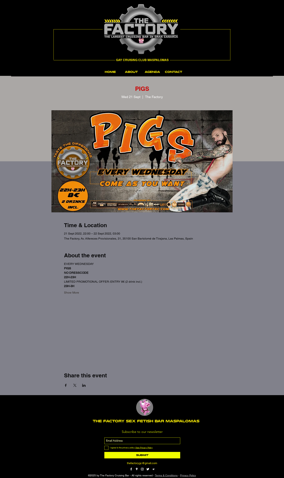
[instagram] (142, 469)
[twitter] (148, 469)
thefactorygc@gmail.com (142, 463)
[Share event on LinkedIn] (84, 385)
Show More (71, 292)
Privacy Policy (188, 475)
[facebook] (131, 469)
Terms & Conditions (166, 475)
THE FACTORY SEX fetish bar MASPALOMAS (146, 421)
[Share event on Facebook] (66, 385)
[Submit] (142, 455)
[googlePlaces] (137, 469)
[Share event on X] (75, 385)
